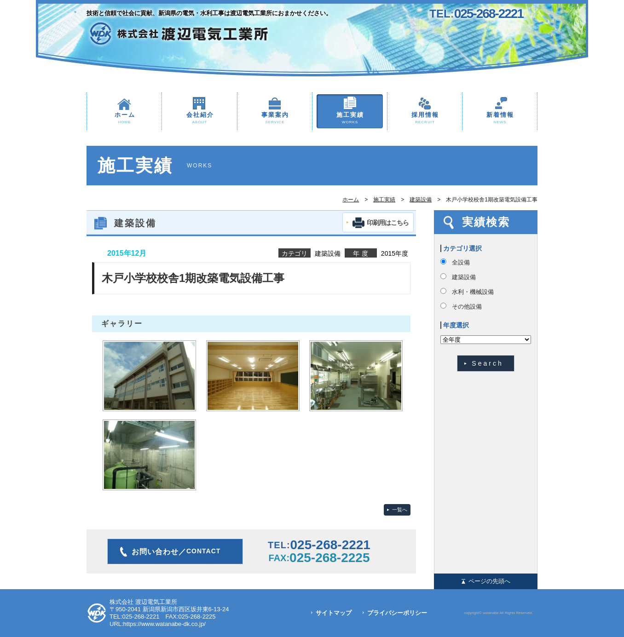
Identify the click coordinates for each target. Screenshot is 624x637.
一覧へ (399, 509)
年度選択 (456, 325)
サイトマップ (334, 612)
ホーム (124, 118)
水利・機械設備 (473, 291)
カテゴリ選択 (462, 248)
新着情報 (499, 118)
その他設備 (467, 306)
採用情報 (424, 118)
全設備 (461, 262)
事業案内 (274, 118)
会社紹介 (199, 118)
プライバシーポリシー (397, 612)
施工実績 (349, 118)
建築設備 (421, 199)
